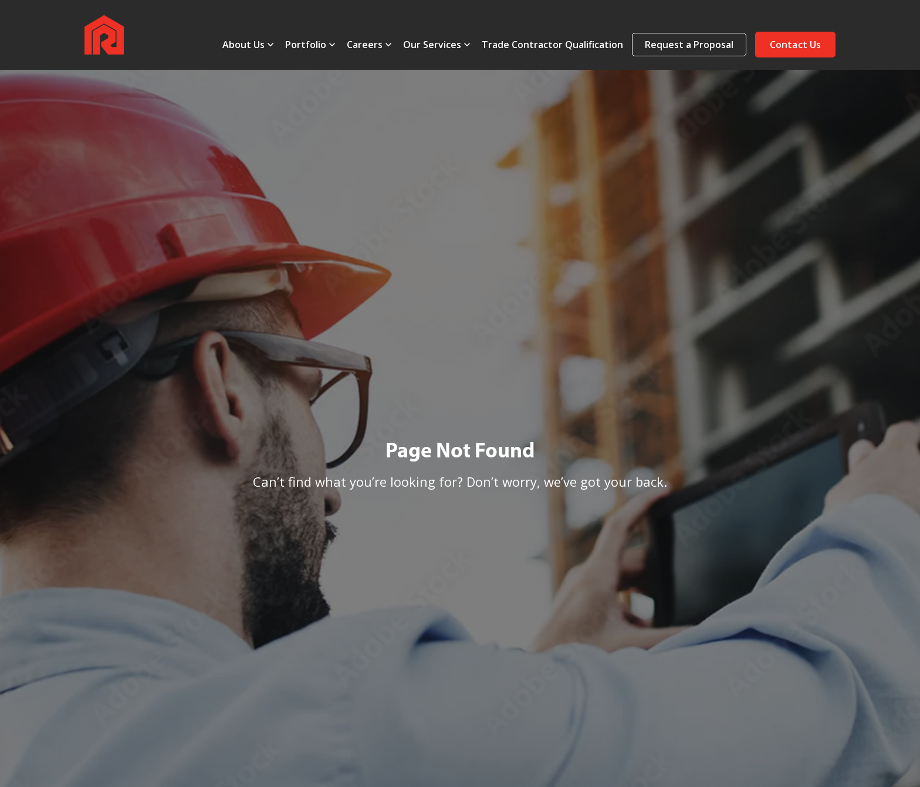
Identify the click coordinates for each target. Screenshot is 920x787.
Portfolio (305, 44)
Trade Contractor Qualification (552, 44)
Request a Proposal (689, 44)
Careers (365, 44)
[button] (795, 44)
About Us (243, 44)
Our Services (432, 44)
